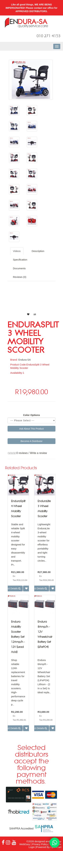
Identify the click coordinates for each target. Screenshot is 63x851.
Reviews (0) (19, 276)
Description (38, 251)
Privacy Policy (40, 844)
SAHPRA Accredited (31, 828)
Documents (19, 268)
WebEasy (24, 844)
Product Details (37, 588)
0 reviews (22, 453)
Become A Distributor (31, 441)
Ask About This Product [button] (31, 428)
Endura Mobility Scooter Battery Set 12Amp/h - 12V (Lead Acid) (18, 637)
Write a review (38, 453)
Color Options (31, 415)
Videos (17, 251)
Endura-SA (24, 359)
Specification (20, 259)
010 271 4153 (48, 36)
